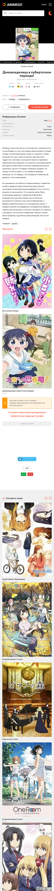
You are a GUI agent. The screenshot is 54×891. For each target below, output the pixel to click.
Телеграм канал (29, 459)
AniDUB (14, 95)
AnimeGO (14, 5)
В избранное (14, 107)
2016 (50, 120)
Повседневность (24, 99)
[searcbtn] (5, 13)
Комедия (12, 99)
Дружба (14, 223)
